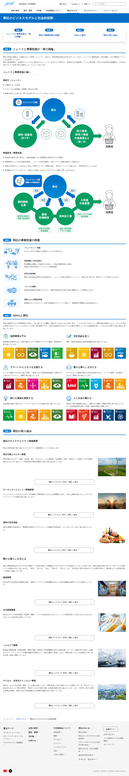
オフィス (57, 743)
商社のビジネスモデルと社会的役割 (89, 737)
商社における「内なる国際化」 (88, 750)
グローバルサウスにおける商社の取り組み (89, 743)
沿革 (55, 751)
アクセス (57, 739)
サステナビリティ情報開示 (13, 742)
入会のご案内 (58, 754)
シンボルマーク (59, 747)
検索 (123, 4)
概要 (55, 736)
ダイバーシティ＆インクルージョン (13, 737)
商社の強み (83, 732)
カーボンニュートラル (11, 732)
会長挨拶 (57, 732)
